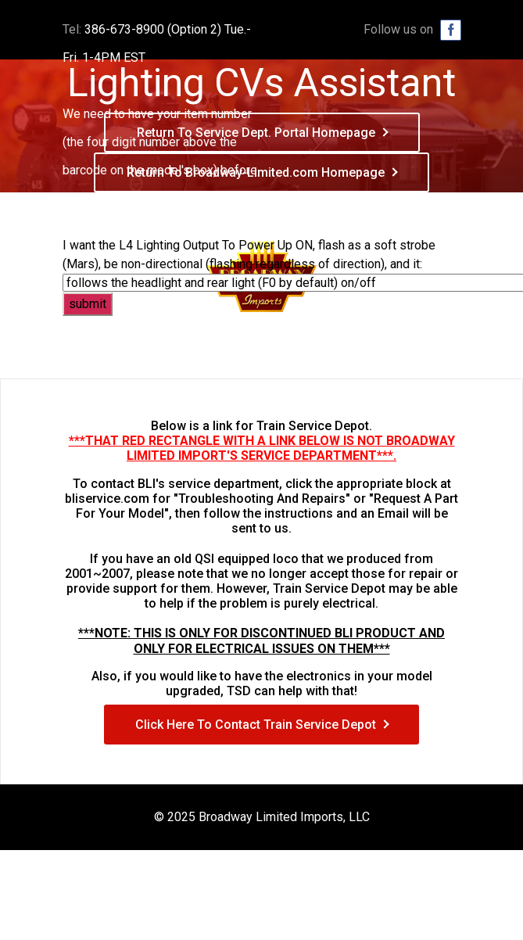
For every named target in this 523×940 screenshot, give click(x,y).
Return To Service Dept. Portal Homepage (256, 132)
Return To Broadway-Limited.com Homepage (256, 172)
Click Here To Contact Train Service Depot (255, 724)
